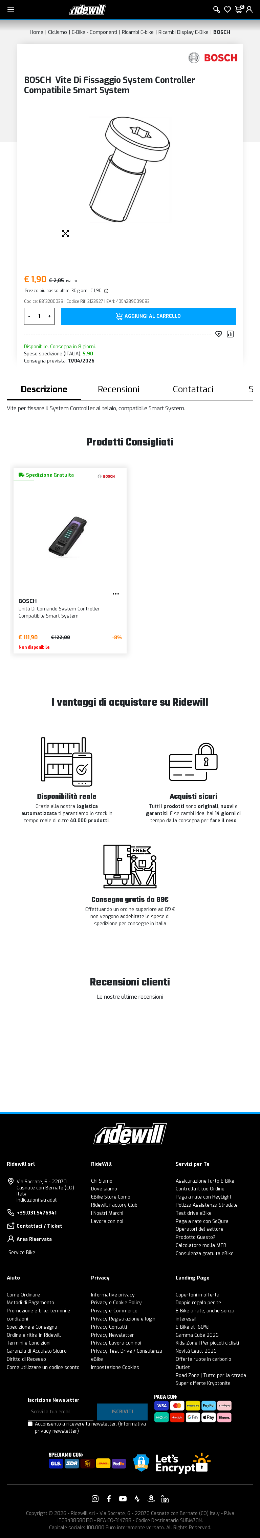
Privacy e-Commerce (114, 1311)
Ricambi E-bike (138, 32)
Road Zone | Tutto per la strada (211, 1375)
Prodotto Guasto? (195, 1237)
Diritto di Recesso (26, 1359)
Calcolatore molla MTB (201, 1245)
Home (36, 32)
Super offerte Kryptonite (203, 1383)
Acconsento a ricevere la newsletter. (90, 1427)
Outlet (183, 1367)
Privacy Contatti (109, 1327)
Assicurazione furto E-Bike (205, 1181)
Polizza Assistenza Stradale (207, 1205)
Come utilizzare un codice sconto (43, 1367)
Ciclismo (57, 32)
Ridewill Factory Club (114, 1205)
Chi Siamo (101, 1181)
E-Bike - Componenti (94, 32)
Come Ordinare (23, 1295)
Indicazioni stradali (37, 1200)
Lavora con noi (107, 1221)
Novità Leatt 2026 (196, 1351)
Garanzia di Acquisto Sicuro (37, 1351)
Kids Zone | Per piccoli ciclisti (207, 1343)
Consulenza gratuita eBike (205, 1253)
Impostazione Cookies (115, 1367)
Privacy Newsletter (112, 1335)
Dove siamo (104, 1189)
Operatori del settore (199, 1229)
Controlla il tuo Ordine (200, 1189)
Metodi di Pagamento (30, 1303)
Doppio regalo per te (198, 1303)
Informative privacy (113, 1295)
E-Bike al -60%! (193, 1327)
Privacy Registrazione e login (123, 1319)
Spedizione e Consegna (32, 1327)
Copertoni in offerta (197, 1295)
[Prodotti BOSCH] (213, 58)
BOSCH (221, 32)
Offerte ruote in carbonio (203, 1359)
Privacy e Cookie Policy (116, 1303)
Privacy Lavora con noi (116, 1343)
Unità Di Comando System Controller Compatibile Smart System (59, 612)
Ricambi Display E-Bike (183, 32)
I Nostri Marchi (107, 1213)
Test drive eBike (194, 1213)
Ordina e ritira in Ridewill (34, 1335)
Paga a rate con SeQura (202, 1221)
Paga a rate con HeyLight (204, 1197)
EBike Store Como (110, 1197)
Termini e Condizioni (28, 1343)
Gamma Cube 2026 (197, 1335)
